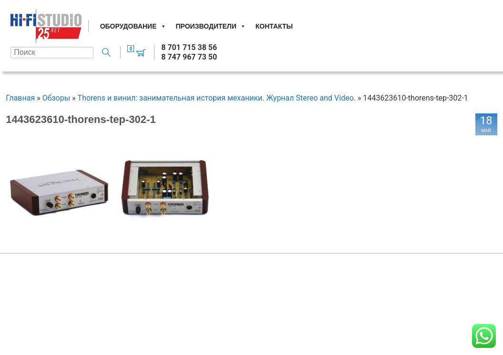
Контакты (274, 26)
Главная (20, 97)
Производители (211, 26)
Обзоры (56, 97)
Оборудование (133, 26)
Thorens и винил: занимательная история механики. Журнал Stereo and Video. (217, 97)
